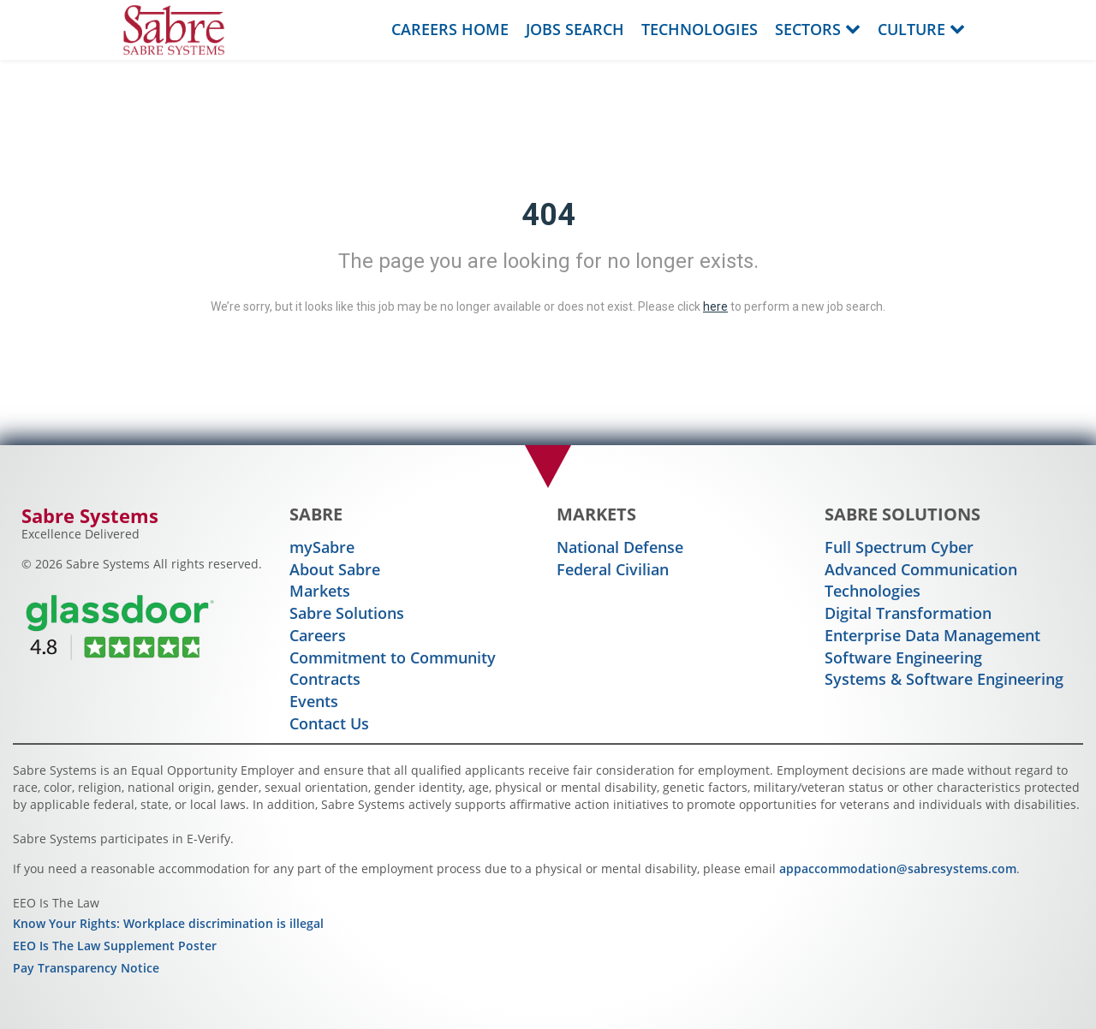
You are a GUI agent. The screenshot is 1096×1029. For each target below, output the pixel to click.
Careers (317, 635)
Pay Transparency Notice (86, 968)
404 (548, 215)
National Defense (620, 547)
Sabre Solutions (346, 613)
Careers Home (450, 29)
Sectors (818, 29)
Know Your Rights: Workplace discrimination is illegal (168, 923)
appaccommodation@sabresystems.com (897, 868)
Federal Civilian (613, 569)
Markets (319, 590)
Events (313, 701)
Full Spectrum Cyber (899, 547)
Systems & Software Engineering (944, 679)
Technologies (699, 29)
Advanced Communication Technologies (921, 580)
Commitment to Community (392, 657)
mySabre (321, 547)
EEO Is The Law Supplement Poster (115, 945)
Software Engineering (903, 657)
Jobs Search (575, 29)
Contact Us (329, 723)
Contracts (324, 679)
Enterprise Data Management (932, 635)
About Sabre (334, 569)
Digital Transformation (908, 613)
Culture (921, 29)
